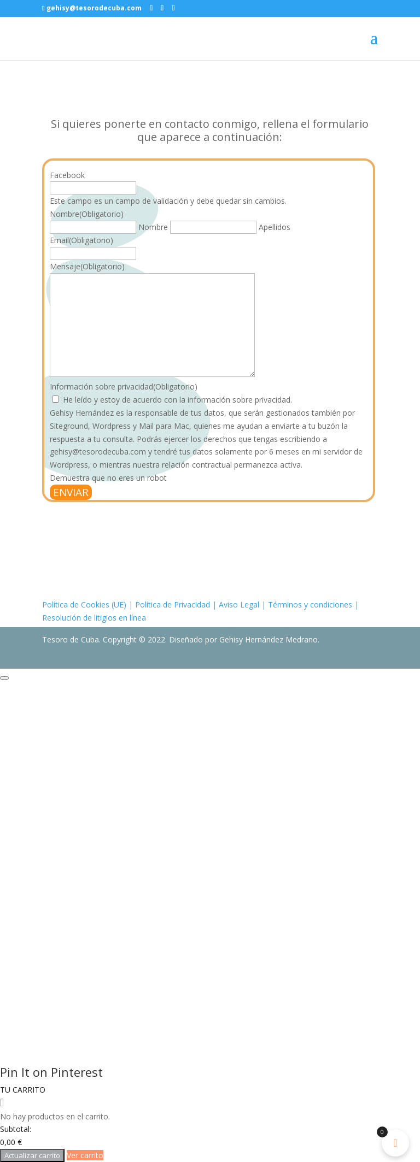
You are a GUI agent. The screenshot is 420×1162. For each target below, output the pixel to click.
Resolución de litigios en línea (94, 617)
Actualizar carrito (32, 1155)
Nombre (153, 227)
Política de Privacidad (172, 604)
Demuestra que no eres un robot (108, 478)
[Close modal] (4, 678)
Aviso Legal (239, 604)
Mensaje (87, 266)
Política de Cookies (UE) (84, 604)
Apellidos (274, 227)
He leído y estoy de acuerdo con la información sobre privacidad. (177, 399)
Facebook (67, 175)
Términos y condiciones (310, 604)
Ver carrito (85, 1155)
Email (81, 240)
